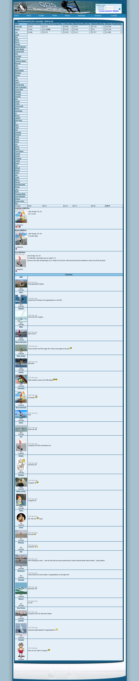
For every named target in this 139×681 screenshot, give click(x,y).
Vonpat (17, 161)
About (28, 16)
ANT (16, 66)
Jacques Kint (19, 51)
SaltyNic (18, 96)
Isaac (17, 80)
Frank (17, 137)
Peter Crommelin (20, 87)
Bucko (17, 163)
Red (16, 37)
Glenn (17, 142)
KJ (16, 113)
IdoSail (17, 156)
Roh (16, 130)
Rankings (81, 16)
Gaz (16, 175)
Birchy (17, 115)
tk (15, 123)
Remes (17, 187)
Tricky (21, 510)
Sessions (98, 16)
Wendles (18, 92)
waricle (21, 372)
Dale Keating (19, 70)
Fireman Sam (19, 85)
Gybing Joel (19, 106)
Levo (16, 189)
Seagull (17, 153)
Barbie (17, 29)
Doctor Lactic (19, 201)
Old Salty (18, 56)
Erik (16, 165)
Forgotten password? (105, 11)
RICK (17, 125)
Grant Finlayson (20, 47)
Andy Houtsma (20, 196)
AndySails (18, 26)
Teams (67, 16)
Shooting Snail (20, 184)
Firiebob (21, 640)
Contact (114, 16)
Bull (16, 99)
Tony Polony (19, 151)
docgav (17, 199)
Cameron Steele (20, 61)
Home (16, 16)
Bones (17, 108)
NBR (21, 277)
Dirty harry (18, 120)
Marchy (17, 182)
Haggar (21, 456)
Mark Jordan (21, 356)
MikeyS (17, 168)
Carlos (21, 527)
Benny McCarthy (21, 342)
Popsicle (18, 134)
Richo (17, 146)
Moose (17, 149)
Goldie (17, 104)
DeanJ (17, 82)
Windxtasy (21, 571)
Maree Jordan (21, 491)
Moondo (18, 63)
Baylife (17, 170)
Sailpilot (21, 308)
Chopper (21, 475)
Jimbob (17, 58)
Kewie (17, 35)
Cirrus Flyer (19, 89)
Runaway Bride (20, 194)
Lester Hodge (19, 49)
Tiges (17, 127)
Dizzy (21, 292)
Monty (17, 42)
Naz (16, 77)
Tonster (17, 44)
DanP (17, 68)
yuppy (17, 172)
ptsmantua (18, 111)
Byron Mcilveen (21, 407)
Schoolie (18, 94)
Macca (17, 180)
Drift (16, 54)
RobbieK (18, 73)
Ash (16, 32)
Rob (16, 203)
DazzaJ (17, 75)
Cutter (17, 177)
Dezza (17, 139)
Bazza (17, 39)
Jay (16, 144)
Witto (21, 327)
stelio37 (17, 118)
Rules (55, 16)
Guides (41, 16)
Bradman (18, 158)
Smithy (17, 101)
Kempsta (18, 132)
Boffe (17, 191)
